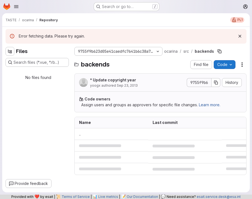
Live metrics (108, 197)
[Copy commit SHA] (216, 82)
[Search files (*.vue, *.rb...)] (37, 62)
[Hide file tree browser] (10, 51)
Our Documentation (142, 197)
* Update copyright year (113, 80)
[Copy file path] (219, 51)
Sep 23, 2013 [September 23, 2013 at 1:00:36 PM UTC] (127, 85)
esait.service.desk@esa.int (219, 197)
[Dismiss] (240, 36)
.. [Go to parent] (80, 134)
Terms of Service (76, 197)
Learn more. (209, 104)
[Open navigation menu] (16, 6)
